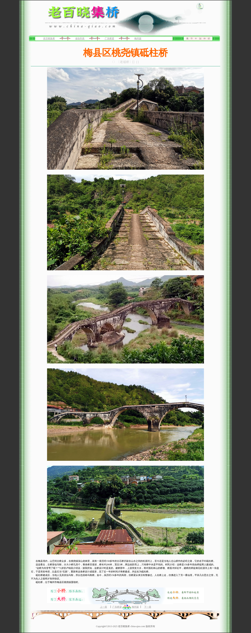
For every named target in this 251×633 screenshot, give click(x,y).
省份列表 (80, 38)
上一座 (103, 607)
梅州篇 (137, 38)
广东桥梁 (109, 38)
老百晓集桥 (49, 38)
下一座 (147, 607)
